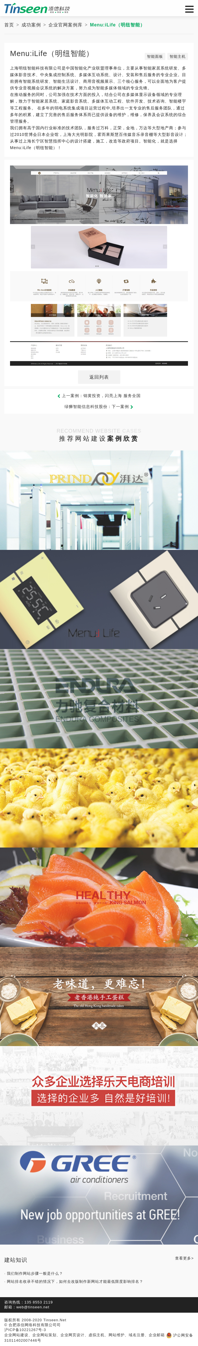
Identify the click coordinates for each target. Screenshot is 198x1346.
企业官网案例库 (65, 24)
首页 (9, 24)
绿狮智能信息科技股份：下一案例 (99, 406)
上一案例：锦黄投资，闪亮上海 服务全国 (99, 395)
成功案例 (31, 24)
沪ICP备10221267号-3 (25, 1330)
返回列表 (99, 377)
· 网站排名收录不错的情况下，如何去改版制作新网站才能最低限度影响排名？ (73, 1281)
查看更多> (184, 1258)
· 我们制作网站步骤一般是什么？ (33, 1273)
